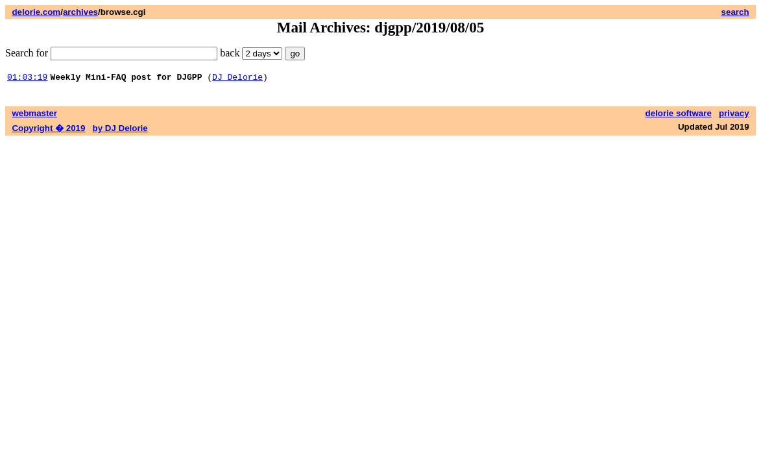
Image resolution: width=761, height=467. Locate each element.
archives (80, 12)
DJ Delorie (237, 78)
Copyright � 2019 (48, 130)
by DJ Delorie (120, 130)
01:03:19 (27, 78)
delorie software (679, 115)
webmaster (34, 115)
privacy (734, 115)
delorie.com (36, 12)
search (735, 12)
